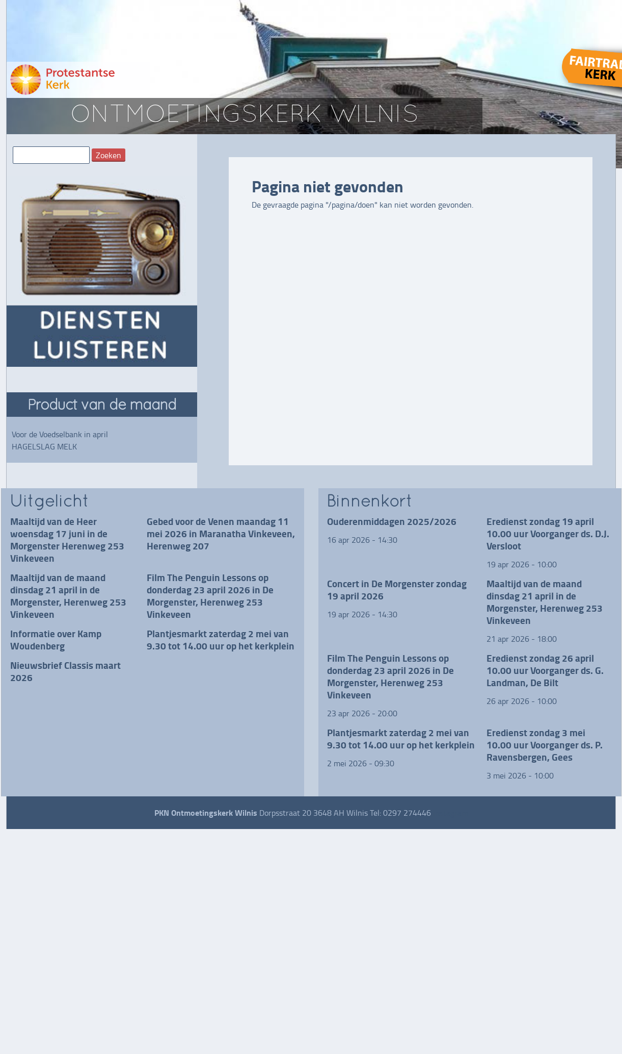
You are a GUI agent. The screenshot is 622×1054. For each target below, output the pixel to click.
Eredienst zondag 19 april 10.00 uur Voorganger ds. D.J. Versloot (547, 533)
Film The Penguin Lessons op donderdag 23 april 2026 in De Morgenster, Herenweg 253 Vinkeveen (210, 595)
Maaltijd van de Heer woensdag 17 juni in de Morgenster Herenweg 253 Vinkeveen (67, 539)
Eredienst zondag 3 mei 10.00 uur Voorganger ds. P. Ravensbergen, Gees (544, 744)
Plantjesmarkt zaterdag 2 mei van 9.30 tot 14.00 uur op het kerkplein (220, 639)
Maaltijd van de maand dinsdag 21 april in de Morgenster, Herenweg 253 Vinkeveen (68, 595)
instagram (450, 812)
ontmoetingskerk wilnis (244, 116)
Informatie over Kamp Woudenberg (55, 639)
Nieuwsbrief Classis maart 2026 (65, 671)
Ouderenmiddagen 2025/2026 (391, 521)
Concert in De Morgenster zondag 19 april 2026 (397, 589)
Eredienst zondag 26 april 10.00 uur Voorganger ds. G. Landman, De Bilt (545, 670)
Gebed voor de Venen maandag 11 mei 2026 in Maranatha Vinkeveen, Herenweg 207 (221, 533)
